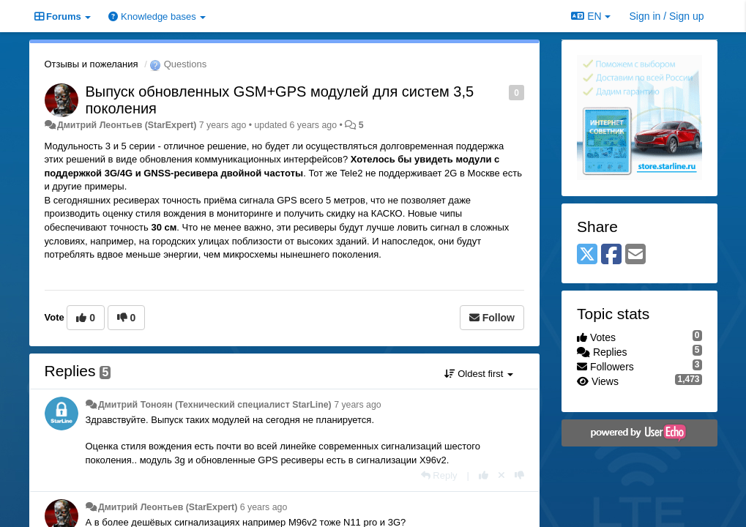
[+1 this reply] (483, 475)
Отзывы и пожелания (91, 64)
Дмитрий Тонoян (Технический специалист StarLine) (215, 405)
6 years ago (264, 507)
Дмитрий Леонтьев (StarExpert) (126, 125)
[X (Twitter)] (587, 255)
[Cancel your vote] (501, 475)
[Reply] (439, 475)
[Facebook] (611, 255)
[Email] (635, 255)
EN (590, 16)
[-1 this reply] (519, 475)
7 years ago (357, 405)
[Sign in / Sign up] (667, 16)
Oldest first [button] (478, 373)
